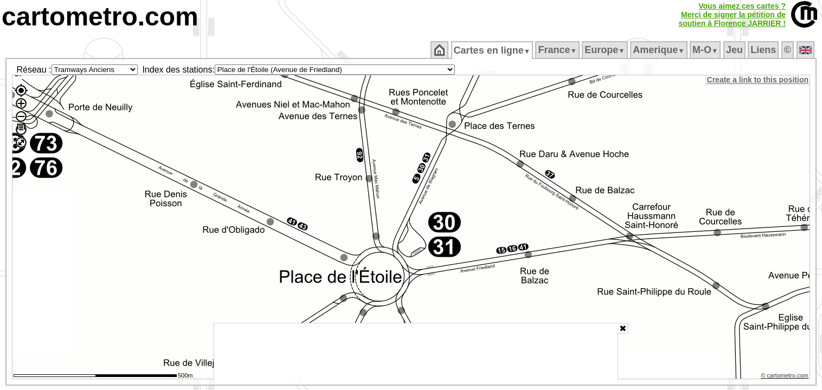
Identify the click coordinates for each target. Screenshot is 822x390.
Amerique (659, 49)
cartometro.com (100, 16)
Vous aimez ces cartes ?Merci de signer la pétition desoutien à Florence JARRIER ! (732, 15)
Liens (764, 49)
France (558, 49)
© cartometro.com (786, 377)
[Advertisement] (416, 352)
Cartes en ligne (492, 50)
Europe (606, 49)
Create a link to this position (758, 79)
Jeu (735, 49)
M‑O (706, 49)
